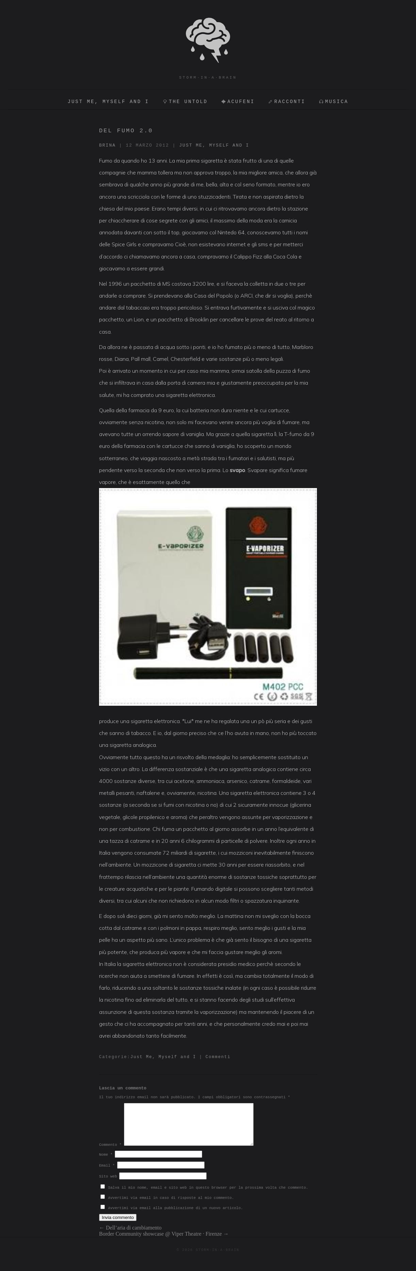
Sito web (108, 1185)
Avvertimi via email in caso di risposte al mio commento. (171, 1206)
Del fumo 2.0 (126, 131)
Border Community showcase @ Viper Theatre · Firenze (164, 1242)
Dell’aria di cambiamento (130, 1236)
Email (107, 1174)
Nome (106, 1163)
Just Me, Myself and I (214, 145)
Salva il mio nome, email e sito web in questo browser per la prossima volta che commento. (208, 1196)
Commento (110, 1153)
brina (107, 145)
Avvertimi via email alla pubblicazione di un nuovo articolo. (175, 1216)
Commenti (218, 1057)
